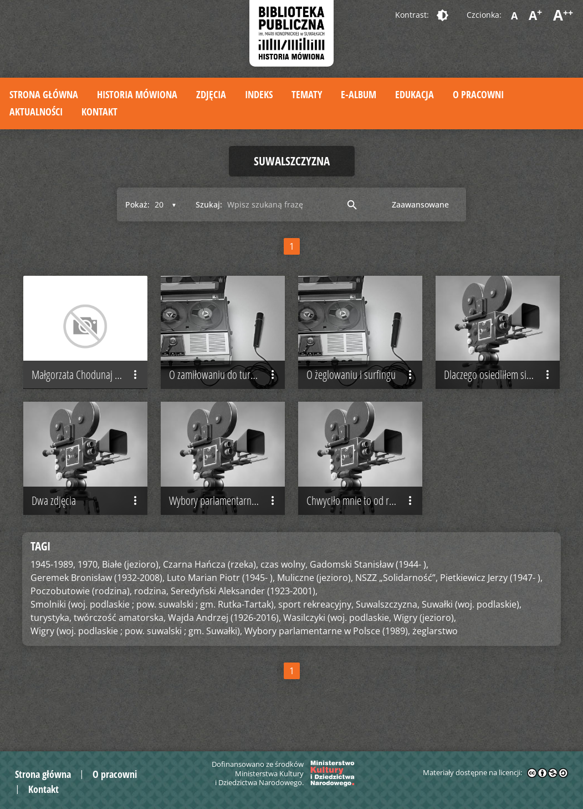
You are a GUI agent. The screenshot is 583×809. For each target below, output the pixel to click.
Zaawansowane (420, 204)
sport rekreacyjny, (316, 627)
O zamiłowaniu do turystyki (224, 385)
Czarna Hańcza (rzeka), (210, 587)
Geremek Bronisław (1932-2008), (97, 600)
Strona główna (43, 94)
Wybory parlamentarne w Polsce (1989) (227, 523)
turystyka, (50, 640)
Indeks (259, 94)
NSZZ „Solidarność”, (396, 600)
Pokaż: (137, 204)
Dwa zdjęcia (87, 523)
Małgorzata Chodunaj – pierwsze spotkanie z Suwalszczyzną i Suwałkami (89, 385)
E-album (358, 94)
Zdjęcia (211, 94)
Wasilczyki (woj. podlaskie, (337, 640)
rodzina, (151, 614)
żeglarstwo (435, 654)
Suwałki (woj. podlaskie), (471, 627)
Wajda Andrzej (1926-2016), (224, 640)
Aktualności (36, 111)
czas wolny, (284, 587)
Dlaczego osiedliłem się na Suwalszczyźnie (502, 385)
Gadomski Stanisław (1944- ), (369, 587)
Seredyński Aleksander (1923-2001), (244, 614)
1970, (89, 587)
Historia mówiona (137, 94)
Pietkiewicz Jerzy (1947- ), (491, 600)
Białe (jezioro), (131, 587)
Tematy (307, 94)
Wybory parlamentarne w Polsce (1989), (327, 654)
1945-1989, (52, 587)
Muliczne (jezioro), (315, 600)
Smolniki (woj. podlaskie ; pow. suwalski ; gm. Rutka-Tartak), (153, 627)
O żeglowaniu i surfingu (361, 385)
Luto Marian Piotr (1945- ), (221, 600)
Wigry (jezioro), (424, 640)
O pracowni (478, 94)
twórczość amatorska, (120, 640)
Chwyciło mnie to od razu (361, 523)
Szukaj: (209, 204)
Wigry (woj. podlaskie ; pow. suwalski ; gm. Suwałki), (136, 654)
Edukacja (414, 94)
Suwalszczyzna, (388, 627)
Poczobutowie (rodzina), (81, 614)
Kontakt (99, 111)
